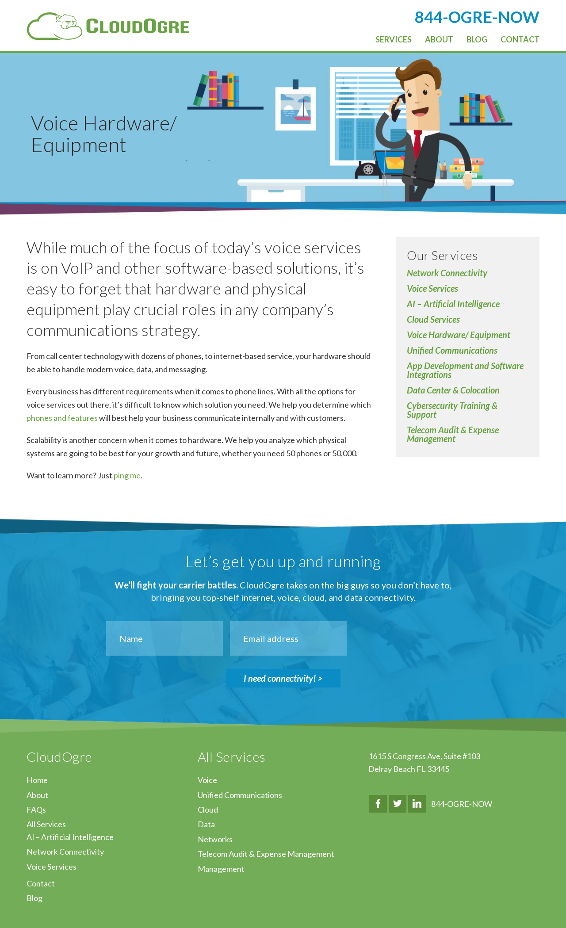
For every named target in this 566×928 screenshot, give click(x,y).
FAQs (36, 809)
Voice (207, 780)
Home (37, 780)
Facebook (378, 804)
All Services (46, 824)
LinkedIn (417, 804)
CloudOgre (108, 26)
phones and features (62, 418)
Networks (215, 839)
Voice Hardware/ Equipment (458, 334)
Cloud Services (433, 319)
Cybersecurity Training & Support (452, 410)
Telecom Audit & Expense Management (453, 434)
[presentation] (420, 638)
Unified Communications (452, 350)
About (37, 795)
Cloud (208, 809)
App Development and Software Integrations (465, 370)
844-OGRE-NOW (461, 804)
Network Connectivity (447, 272)
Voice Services (432, 288)
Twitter (397, 804)
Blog (34, 898)
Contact (41, 883)
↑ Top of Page (532, 896)
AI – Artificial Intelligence (453, 303)
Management (221, 869)
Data (206, 824)
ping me (127, 475)
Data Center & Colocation (453, 390)
